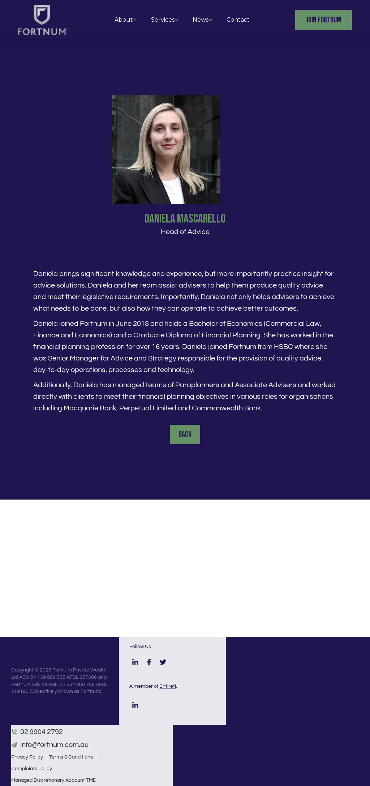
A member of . (153, 686)
